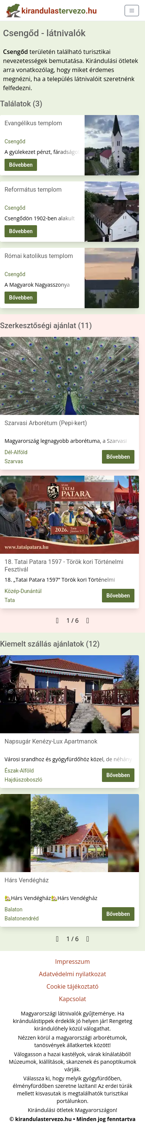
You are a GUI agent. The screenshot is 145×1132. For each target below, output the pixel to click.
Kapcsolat (72, 999)
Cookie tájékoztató (72, 986)
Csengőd (15, 141)
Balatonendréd (22, 918)
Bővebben (20, 165)
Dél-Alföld (16, 452)
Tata (10, 600)
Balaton (14, 909)
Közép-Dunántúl (23, 591)
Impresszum (72, 961)
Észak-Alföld (19, 771)
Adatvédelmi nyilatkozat (72, 974)
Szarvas (14, 461)
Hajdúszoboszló (23, 780)
